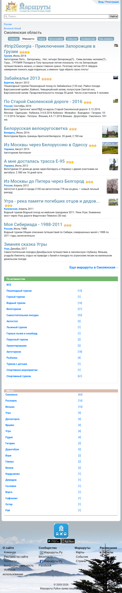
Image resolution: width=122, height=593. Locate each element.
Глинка (9, 461)
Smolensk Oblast (12, 28)
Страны (81, 561)
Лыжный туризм (17, 327)
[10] (80, 406)
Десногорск (12, 419)
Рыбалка (12, 357)
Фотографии (56, 38)
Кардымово (12, 473)
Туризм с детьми (17, 363)
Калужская (10, 208)
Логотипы (10, 561)
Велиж (9, 467)
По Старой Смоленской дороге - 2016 (43, 101)
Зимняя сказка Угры (25, 244)
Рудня (9, 437)
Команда (10, 552)
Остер (9, 504)
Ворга (8, 492)
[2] (79, 321)
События (72, 38)
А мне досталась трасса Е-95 (34, 161)
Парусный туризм (17, 339)
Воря (8, 455)
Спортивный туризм (19, 376)
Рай (7, 510)
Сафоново (11, 498)
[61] (80, 376)
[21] (80, 309)
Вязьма (9, 406)
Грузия (8, 55)
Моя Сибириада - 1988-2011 (33, 224)
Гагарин (10, 443)
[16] (80, 303)
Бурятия (9, 82)
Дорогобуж (12, 449)
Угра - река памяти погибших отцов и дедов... (52, 201)
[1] (79, 296)
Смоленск (11, 394)
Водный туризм (16, 303)
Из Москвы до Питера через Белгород (44, 181)
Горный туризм (16, 296)
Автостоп (12, 321)
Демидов (11, 479)
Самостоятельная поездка (23, 315)
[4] (79, 357)
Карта (42, 38)
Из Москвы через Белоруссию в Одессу (45, 144)
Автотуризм (14, 351)
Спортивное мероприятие (22, 370)
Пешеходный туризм (19, 290)
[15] (80, 290)
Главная (13, 38)
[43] (80, 394)
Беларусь (9, 132)
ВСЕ (9, 284)
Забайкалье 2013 (22, 78)
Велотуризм (14, 309)
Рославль (11, 400)
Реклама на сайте (16, 556)
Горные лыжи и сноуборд (22, 333)
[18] (80, 351)
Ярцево (9, 425)
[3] (79, 443)
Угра (6, 248)
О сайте (8, 547)
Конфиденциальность (19, 565)
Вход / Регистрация (108, 2)
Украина (9, 149)
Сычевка (10, 486)
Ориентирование (17, 345)
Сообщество (88, 38)
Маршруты (28, 38)
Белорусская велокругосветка (36, 128)
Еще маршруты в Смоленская (92, 267)
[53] (80, 315)
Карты (80, 552)
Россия (8, 24)
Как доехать (106, 38)
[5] (79, 412)
